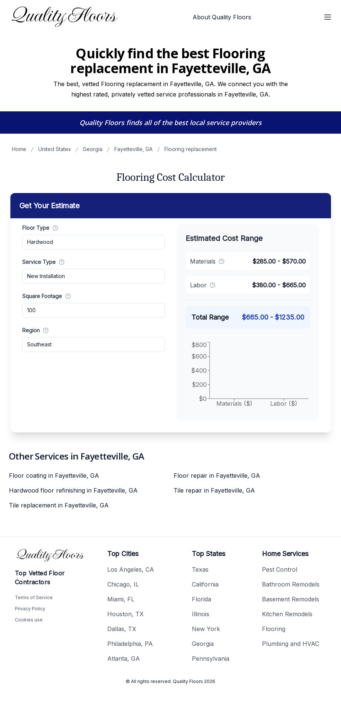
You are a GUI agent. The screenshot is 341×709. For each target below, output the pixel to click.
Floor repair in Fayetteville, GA (217, 475)
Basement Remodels (290, 599)
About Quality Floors (222, 17)
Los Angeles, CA (130, 569)
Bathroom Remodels (290, 584)
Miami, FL (120, 599)
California (205, 584)
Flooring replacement (190, 149)
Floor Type (40, 228)
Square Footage (46, 296)
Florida (201, 599)
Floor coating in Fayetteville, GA (54, 475)
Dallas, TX (121, 629)
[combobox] (93, 242)
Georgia (92, 149)
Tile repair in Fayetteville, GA (214, 490)
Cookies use (29, 620)
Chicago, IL (123, 584)
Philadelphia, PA (130, 643)
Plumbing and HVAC (290, 643)
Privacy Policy (30, 608)
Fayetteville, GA (133, 149)
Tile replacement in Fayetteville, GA (59, 505)
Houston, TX (125, 614)
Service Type (43, 262)
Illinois (200, 614)
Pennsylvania (210, 658)
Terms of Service (34, 597)
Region (35, 330)
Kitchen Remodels (287, 614)
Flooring (273, 629)
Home (19, 149)
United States (54, 149)
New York (206, 629)
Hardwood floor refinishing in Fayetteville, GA (73, 490)
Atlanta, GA (123, 658)
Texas (200, 569)
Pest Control (279, 569)
